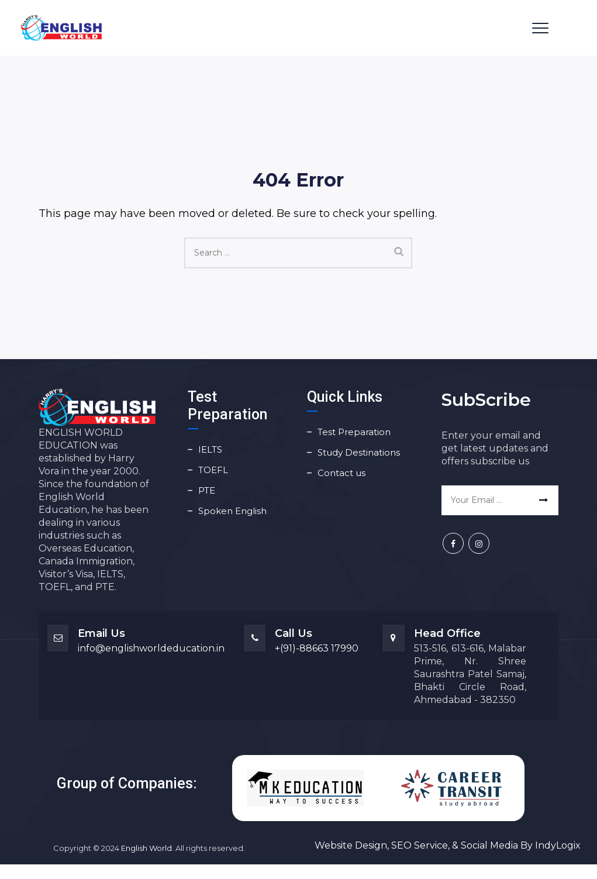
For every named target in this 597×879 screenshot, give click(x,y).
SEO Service (418, 845)
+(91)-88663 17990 (316, 648)
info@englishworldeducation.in (151, 648)
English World (146, 848)
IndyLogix (558, 845)
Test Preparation (354, 431)
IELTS (210, 449)
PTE (206, 490)
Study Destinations (359, 452)
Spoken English (232, 510)
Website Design (351, 845)
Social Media (489, 845)
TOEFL (213, 469)
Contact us (341, 472)
